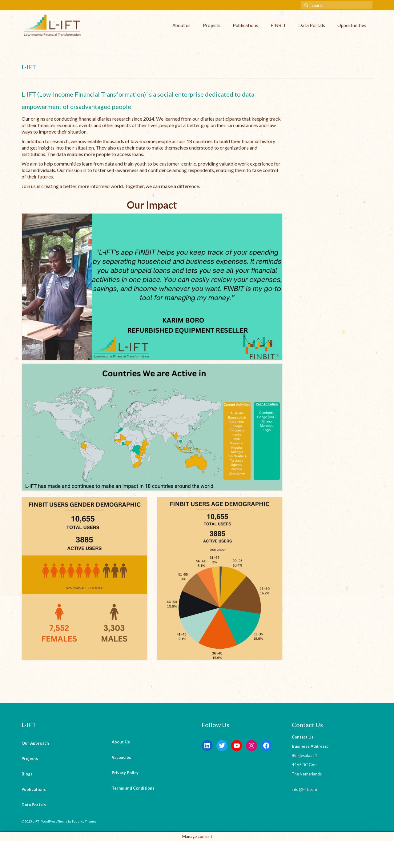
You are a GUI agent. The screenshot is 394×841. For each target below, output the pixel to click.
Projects (211, 25)
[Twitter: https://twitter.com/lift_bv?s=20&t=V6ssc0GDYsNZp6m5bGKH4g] (221, 745)
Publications (245, 25)
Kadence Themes (84, 821)
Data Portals (311, 25)
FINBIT (278, 25)
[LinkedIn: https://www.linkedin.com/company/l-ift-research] (207, 745)
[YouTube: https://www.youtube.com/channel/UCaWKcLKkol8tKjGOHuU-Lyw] (236, 745)
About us (181, 25)
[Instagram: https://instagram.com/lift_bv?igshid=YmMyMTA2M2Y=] (251, 745)
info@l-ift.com (304, 789)
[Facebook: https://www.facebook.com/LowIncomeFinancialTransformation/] (266, 745)
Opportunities (351, 25)
